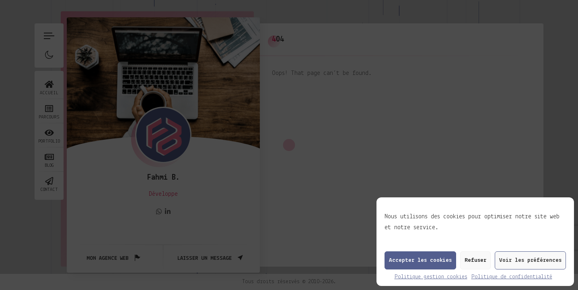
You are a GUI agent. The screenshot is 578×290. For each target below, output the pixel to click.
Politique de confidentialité (511, 277)
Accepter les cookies (420, 260)
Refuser (475, 260)
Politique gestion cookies (431, 277)
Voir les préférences (530, 260)
